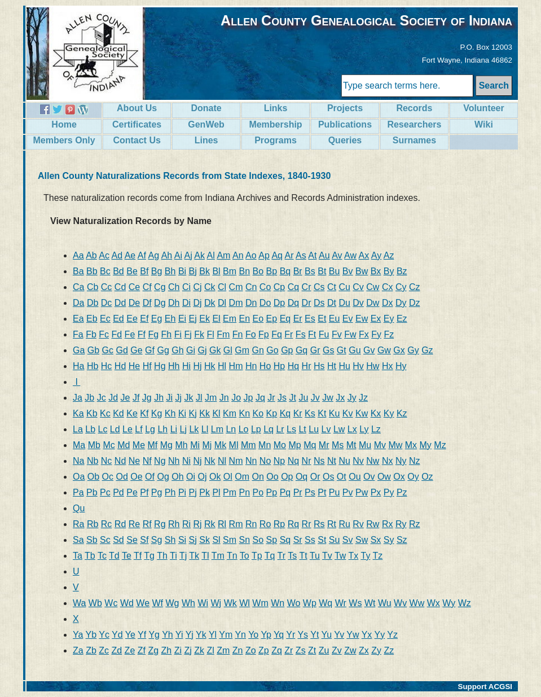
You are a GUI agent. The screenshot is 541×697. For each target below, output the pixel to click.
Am (223, 255)
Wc (110, 603)
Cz (414, 287)
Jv (315, 397)
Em (229, 318)
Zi (178, 650)
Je (125, 397)
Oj (201, 476)
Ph (170, 492)
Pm (229, 492)
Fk (199, 334)
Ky (389, 413)
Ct (331, 287)
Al (211, 255)
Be (132, 271)
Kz (402, 413)
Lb (90, 429)
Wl (244, 603)
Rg (159, 524)
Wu (385, 603)
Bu (334, 271)
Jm (211, 397)
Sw (361, 540)
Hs (319, 366)
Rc (106, 524)
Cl (222, 287)
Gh (177, 350)
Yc (104, 634)
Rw (372, 524)
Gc (107, 350)
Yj (189, 634)
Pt (322, 492)
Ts (292, 555)
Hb (92, 366)
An (238, 255)
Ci (186, 287)
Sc (105, 540)
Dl (222, 303)
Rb (92, 524)
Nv (358, 461)
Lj (183, 429)
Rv (358, 524)
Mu (365, 445)
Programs (275, 140)
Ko (258, 413)
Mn (264, 445)
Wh (188, 603)
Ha (78, 366)
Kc (105, 413)
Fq (276, 334)
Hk (209, 366)
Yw (352, 634)
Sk (204, 540)
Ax (364, 255)
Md (123, 445)
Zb (91, 650)
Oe (136, 476)
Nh (173, 461)
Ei (182, 318)
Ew (361, 318)
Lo (244, 429)
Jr (271, 397)
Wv (400, 603)
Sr (297, 540)
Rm (236, 524)
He (134, 366)
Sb (92, 540)
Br (297, 271)
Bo (258, 271)
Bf (144, 271)
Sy (389, 540)
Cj (197, 287)
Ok (215, 476)
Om (242, 476)
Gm (242, 350)
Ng (159, 461)
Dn (251, 303)
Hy (401, 366)
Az (389, 255)
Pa (78, 492)
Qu (79, 508)
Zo (250, 650)
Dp (279, 303)
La (78, 429)
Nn (251, 461)
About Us (137, 108)
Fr (288, 334)
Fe (130, 334)
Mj (207, 445)
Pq (285, 492)
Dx (387, 303)
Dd (120, 303)
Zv (337, 650)
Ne (134, 461)
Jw (327, 397)
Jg (147, 397)
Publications (345, 124)
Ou (354, 476)
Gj (201, 350)
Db (92, 303)
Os (328, 476)
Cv (358, 287)
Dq (293, 303)
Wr (340, 603)
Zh (166, 650)
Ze (130, 650)
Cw (372, 287)
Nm (236, 461)
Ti (173, 555)
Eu (334, 318)
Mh (181, 445)
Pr (297, 492)
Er (297, 318)
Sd (118, 540)
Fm (223, 334)
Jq (260, 397)
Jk (188, 397)
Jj (178, 397)
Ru (344, 524)
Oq (301, 476)
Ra (78, 524)
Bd (118, 271)
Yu (327, 634)
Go (272, 350)
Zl (210, 650)
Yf (142, 634)
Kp (272, 413)
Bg (156, 271)
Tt (303, 555)
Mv (380, 445)
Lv (326, 429)
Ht (331, 366)
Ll (204, 429)
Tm (218, 555)
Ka (78, 413)
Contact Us (136, 140)
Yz (392, 634)
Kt (322, 413)
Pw (361, 492)
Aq (277, 255)
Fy (376, 334)
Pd (118, 492)
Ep (272, 318)
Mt (351, 445)
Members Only (64, 140)
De (134, 303)
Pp (272, 492)
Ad (117, 255)
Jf (136, 397)
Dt (331, 303)
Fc (104, 334)
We (142, 603)
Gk (215, 350)
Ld (115, 429)
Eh (170, 318)
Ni (186, 461)
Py (389, 492)
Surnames (414, 140)
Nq (293, 461)
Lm (217, 429)
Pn (244, 492)
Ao (251, 255)
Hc (106, 366)
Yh (167, 634)
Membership (275, 124)
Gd (122, 350)
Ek (204, 318)
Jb (89, 397)
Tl (205, 555)
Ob (93, 476)
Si (182, 540)
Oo (272, 476)
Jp (248, 397)
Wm (260, 603)
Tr (282, 555)
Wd (127, 603)
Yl (213, 634)
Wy (448, 603)
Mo (280, 445)
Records (414, 108)
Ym (225, 634)
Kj (193, 413)
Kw (361, 413)
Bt (322, 271)
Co (265, 287)
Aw (350, 255)
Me (139, 445)
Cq (293, 287)
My (426, 445)
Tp (257, 555)
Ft (312, 334)
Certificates (136, 124)
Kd (118, 413)
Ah (167, 255)
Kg (156, 413)
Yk (201, 634)
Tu (315, 555)
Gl (227, 350)
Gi (190, 350)
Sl (216, 540)
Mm (248, 445)
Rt (331, 524)
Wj (216, 603)
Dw (372, 303)
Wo (294, 603)
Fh (166, 334)
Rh (173, 524)
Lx (352, 429)
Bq (285, 271)
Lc (103, 429)
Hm (236, 366)
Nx (387, 461)
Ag (153, 255)
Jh (159, 397)
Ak (199, 255)
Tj (183, 555)
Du (344, 303)
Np (279, 461)
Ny (401, 461)
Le (127, 429)
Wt (370, 603)
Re (134, 524)
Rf (147, 524)
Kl (216, 413)
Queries (345, 140)
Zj (187, 650)
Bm (229, 271)
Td (114, 555)
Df (147, 303)
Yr (290, 634)
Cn (251, 287)
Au (324, 255)
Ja (77, 397)
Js (282, 397)
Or (315, 476)
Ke (132, 413)
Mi (195, 445)
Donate (206, 108)
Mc (109, 445)
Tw (340, 555)
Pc (105, 492)
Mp (294, 445)
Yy (380, 634)
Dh (173, 303)
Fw (350, 334)
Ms (338, 445)
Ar (289, 255)
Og (163, 476)
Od (122, 476)
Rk (209, 524)
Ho (265, 366)
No (265, 461)
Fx (364, 334)
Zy (376, 650)
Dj (197, 303)
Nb (92, 461)
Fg (153, 334)
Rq (293, 524)
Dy (401, 303)
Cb (92, 287)
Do (265, 303)
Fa (78, 334)
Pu (334, 492)
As (301, 255)
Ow (384, 476)
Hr (306, 366)
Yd (117, 634)
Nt (331, 461)
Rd (120, 524)
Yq (279, 634)
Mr (324, 445)
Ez (402, 318)
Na (78, 461)
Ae (130, 255)
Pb (92, 492)
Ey (389, 318)
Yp (266, 634)
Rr (306, 524)
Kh (170, 413)
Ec (105, 318)
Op (287, 476)
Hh (173, 366)
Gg (163, 350)
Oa (79, 476)
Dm (236, 303)
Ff (142, 334)
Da (78, 303)
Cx (387, 287)
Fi (178, 334)
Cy (401, 287)
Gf (150, 350)
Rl (222, 524)
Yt (314, 634)
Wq (325, 603)
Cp (279, 287)
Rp (279, 524)
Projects (345, 108)
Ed (118, 318)
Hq (293, 366)
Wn (277, 603)
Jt (292, 397)
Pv (347, 492)
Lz (376, 429)
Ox (398, 476)
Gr (315, 350)
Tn (232, 555)
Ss (310, 540)
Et (322, 318)
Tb (90, 555)
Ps (310, 492)
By (389, 271)
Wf (158, 603)
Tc (102, 555)
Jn (224, 397)
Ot (341, 476)
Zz (389, 650)
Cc (106, 287)
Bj (193, 271)
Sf (144, 540)
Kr (297, 413)
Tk (194, 555)
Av (337, 255)
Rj (197, 524)
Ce (134, 287)
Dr (306, 303)
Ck (209, 287)
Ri (186, 524)
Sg (156, 540)
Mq (310, 445)
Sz (402, 540)
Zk (199, 650)
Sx (376, 540)
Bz (402, 271)
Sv (347, 540)
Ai (178, 255)
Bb (92, 271)
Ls (291, 429)
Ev (347, 318)
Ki (182, 413)
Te (126, 555)
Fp (263, 334)
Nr (306, 461)
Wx (433, 603)
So (258, 540)
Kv (347, 413)
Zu (324, 650)
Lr (280, 429)
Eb (92, 318)
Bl (216, 271)
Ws (355, 603)
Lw (339, 429)
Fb (91, 334)
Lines (206, 140)
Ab (91, 255)
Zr (288, 650)
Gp (287, 350)
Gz (427, 350)
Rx (387, 524)
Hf (147, 366)
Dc (106, 303)
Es (310, 318)
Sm (229, 540)
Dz (414, 303)
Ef (144, 318)
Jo (236, 397)
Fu (324, 334)
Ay (376, 255)
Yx (367, 634)
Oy (413, 476)
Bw (361, 271)
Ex (376, 318)
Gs (328, 350)
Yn (240, 634)
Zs (301, 650)
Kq (285, 413)
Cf (147, 287)
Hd (120, 366)
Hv (358, 366)
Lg (150, 429)
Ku (334, 413)
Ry (401, 524)
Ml (234, 445)
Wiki (483, 124)
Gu (354, 350)
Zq (276, 650)
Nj (197, 461)
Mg (166, 445)
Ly (363, 429)
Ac (104, 255)
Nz (414, 461)
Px (376, 492)
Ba (78, 271)
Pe (132, 492)
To (244, 555)
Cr (306, 287)
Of (150, 476)
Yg (154, 634)
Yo (253, 634)
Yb (91, 634)
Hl (222, 366)
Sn (244, 540)
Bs (310, 271)
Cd (120, 287)
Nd (120, 461)
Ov (369, 476)
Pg (156, 492)
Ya (78, 634)
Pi (182, 492)
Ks (310, 413)
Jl (199, 397)
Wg (172, 603)
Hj (197, 366)
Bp (272, 271)
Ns (319, 461)
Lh (162, 429)
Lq (268, 429)
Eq (285, 318)
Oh (177, 476)
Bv (347, 271)
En (244, 318)
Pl (216, 492)
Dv (358, 303)
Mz (440, 445)
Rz (414, 524)
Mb (94, 445)
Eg (156, 318)
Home (63, 124)
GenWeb (206, 124)
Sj (193, 540)
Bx (376, 271)
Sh (170, 540)
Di (186, 303)
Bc (105, 271)
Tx (354, 555)
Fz (389, 334)
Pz (402, 492)
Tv (327, 555)
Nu (344, 461)
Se (132, 540)
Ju (303, 397)
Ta (77, 555)
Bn (244, 271)
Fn (237, 334)
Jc (101, 397)
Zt (312, 650)
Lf (138, 429)
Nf (147, 461)
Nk (209, 461)
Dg (159, 303)
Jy (352, 397)
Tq (270, 555)
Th (162, 555)
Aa (78, 255)
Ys (302, 634)
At (312, 255)
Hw (372, 366)
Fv (337, 334)
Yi (179, 634)
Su (334, 540)
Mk (220, 445)
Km (229, 413)
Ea (78, 318)
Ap (264, 255)
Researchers (414, 124)
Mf (153, 445)
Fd (116, 334)
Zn (237, 650)
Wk (230, 603)
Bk (204, 271)
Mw (395, 445)
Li (173, 429)
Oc (107, 476)
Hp (279, 366)
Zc (104, 650)
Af (142, 255)
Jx (340, 397)
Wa (79, 603)
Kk (204, 413)
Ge (136, 350)
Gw (384, 350)
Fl (210, 334)
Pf (144, 492)
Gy (413, 350)
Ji (169, 397)
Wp (309, 603)
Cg (159, 287)
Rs (319, 524)
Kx (376, 413)
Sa (78, 540)
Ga (79, 350)
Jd (113, 397)
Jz (363, 397)
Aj (188, 255)
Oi (190, 476)
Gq (301, 350)
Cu (344, 287)
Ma (79, 445)
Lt (302, 429)
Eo (258, 318)
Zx (364, 650)
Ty (366, 555)
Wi (202, 603)
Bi (182, 271)
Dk (209, 303)
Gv (369, 350)
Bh (170, 271)
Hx (387, 366)
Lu (314, 429)
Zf (142, 650)
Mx (411, 445)
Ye (130, 634)
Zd (116, 650)
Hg (159, 366)
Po (258, 492)
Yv (339, 634)
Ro (265, 524)
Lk (194, 429)
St (322, 540)
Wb (95, 603)
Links (276, 108)
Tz (378, 555)
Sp (272, 540)
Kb (92, 413)
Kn (244, 413)
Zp (263, 650)
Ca (78, 287)
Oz (427, 476)
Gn (258, 350)
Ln (231, 429)
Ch (173, 287)
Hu (344, 366)
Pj (193, 492)
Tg (149, 555)
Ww (417, 603)
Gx (398, 350)
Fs (301, 334)
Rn (251, 524)
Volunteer (483, 108)
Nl (222, 461)
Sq (285, 540)
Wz (464, 603)
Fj (187, 334)
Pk (204, 492)
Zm (223, 650)
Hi (186, 366)
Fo (250, 334)
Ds (319, 303)
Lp (256, 429)
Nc (106, 461)
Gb (93, 350)
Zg (153, 650)
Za (78, 650)
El (216, 318)
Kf (144, 413)
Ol (227, 476)
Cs (319, 287)
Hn (251, 366)
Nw (372, 461)
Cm (236, 287)
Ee (132, 318)
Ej (193, 318)
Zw (350, 650)
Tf (138, 555)
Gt (341, 350)
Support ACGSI (485, 686)
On (258, 476)
